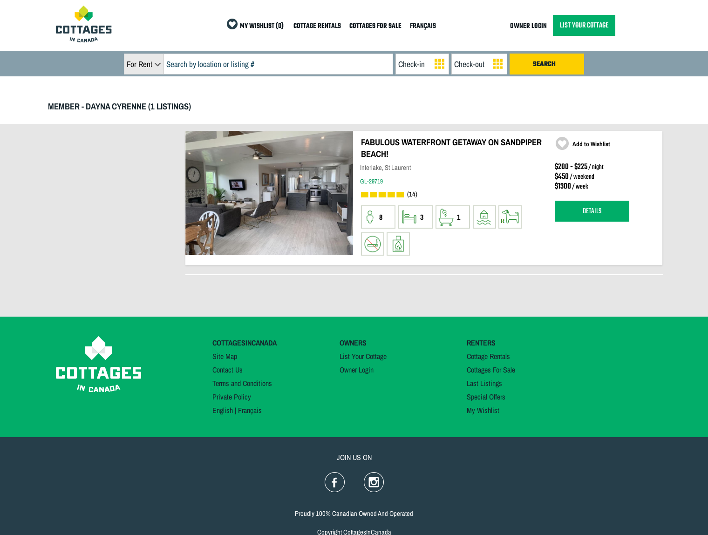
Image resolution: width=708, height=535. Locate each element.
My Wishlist (483, 410)
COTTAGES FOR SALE (375, 26)
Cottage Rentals (488, 356)
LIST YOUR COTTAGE (584, 25)
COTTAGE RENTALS (317, 26)
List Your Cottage (363, 356)
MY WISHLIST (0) (262, 26)
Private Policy (231, 397)
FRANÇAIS (423, 26)
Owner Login (357, 370)
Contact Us (227, 370)
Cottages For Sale (491, 370)
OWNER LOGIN (528, 26)
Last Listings (484, 383)
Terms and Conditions (242, 383)
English (222, 410)
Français (250, 410)
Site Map (224, 356)
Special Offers (486, 397)
